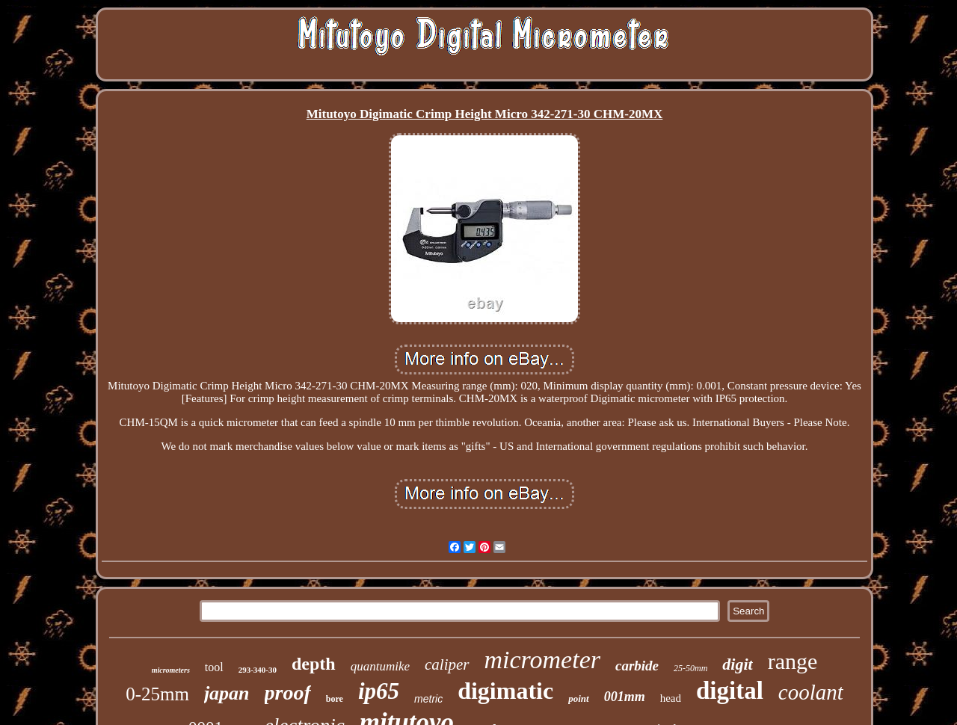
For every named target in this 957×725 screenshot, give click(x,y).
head (670, 698)
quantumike (380, 666)
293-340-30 (258, 669)
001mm (624, 696)
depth (314, 663)
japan (227, 693)
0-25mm (157, 694)
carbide (637, 665)
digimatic (505, 690)
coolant (810, 692)
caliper (447, 664)
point (578, 698)
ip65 (378, 691)
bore (334, 699)
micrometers (171, 670)
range (793, 661)
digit (737, 664)
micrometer (542, 659)
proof (288, 692)
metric (428, 699)
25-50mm (690, 668)
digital (729, 690)
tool (214, 667)
